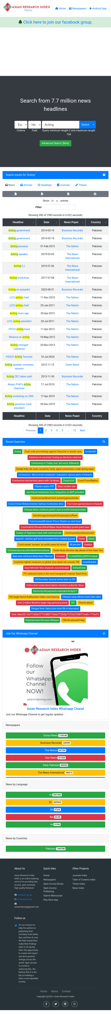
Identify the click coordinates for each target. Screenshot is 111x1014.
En (55, 806)
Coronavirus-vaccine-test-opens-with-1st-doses (35, 484)
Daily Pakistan (55, 769)
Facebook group (24, 899)
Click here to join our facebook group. (57, 22)
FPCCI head (23, 340)
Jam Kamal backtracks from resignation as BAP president (55, 496)
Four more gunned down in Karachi (84, 507)
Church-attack (86, 606)
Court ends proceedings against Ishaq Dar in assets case (53, 455)
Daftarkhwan (79, 571)
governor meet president (23, 411)
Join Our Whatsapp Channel (22, 637)
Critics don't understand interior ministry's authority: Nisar (55, 589)
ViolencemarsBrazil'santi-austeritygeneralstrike (55, 502)
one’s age (23, 324)
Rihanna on (23, 348)
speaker (23, 261)
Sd (55, 813)
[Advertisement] (55, 51)
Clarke (82, 542)
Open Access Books (53, 887)
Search (85, 124)
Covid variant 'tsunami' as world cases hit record (42, 548)
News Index (78, 892)
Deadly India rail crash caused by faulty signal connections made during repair (55, 473)
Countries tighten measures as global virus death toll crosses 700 (46, 566)
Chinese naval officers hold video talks (82, 600)
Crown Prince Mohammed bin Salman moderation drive (35, 507)
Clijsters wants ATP (44, 490)
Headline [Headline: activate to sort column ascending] (22, 222)
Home (46, 879)
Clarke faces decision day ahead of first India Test (78, 554)
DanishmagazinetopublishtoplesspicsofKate (55, 519)
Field (34, 130)
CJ (23, 273)
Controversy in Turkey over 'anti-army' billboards (55, 467)
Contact (66, 995)
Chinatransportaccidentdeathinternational (28, 554)
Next (82, 434)
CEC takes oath (23, 384)
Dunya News (55, 739)
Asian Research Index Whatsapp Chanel (55, 713)
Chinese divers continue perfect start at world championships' (55, 513)
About (54, 995)
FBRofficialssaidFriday (73, 624)
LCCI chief (23, 309)
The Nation (80, 254)
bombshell (90, 455)
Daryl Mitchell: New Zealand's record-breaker (47, 571)
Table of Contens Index (84, 883)
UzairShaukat (89, 566)
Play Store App (50, 903)
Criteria (21, 130)
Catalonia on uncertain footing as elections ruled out (55, 461)
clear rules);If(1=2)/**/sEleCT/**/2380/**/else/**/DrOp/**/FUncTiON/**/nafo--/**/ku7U (55, 618)
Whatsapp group (24, 903)
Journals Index (79, 879)
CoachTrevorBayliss (88, 484)
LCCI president (23, 332)
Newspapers (49, 883)
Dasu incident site (67, 490)
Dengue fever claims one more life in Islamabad (55, 612)
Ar (55, 828)
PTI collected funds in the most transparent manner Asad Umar (55, 577)
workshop (23, 285)
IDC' (73, 606)
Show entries (55, 200)
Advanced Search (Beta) (55, 143)
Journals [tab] (63, 185)
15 (74, 434)
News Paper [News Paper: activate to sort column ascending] (79, 222)
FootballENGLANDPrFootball (83, 560)
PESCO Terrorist (23, 364)
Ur (55, 798)
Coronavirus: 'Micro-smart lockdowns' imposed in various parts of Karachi (55, 478)
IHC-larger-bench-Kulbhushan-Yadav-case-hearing (34, 600)
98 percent (75, 548)
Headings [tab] (45, 185)
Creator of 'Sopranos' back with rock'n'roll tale (38, 537)
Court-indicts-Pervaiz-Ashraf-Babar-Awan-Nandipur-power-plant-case (55, 531)
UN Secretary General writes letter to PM (55, 583)
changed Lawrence (23, 356)
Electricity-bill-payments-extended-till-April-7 (55, 595)
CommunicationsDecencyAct (79, 537)
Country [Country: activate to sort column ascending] (99, 222)
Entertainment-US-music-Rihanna (42, 624)
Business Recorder (55, 746)
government (23, 230)
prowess (23, 254)
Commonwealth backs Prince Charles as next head (55, 525)
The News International (55, 776)
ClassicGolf (68, 484)
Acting (31, 174)
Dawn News (80, 372)
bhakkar (88, 548)
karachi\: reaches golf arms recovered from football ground (45, 542)
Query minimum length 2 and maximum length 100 (68, 132)
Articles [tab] (26, 185)
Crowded (60, 560)
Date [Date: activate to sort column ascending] (56, 222)
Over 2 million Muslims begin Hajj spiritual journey (42, 606)
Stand (91, 542)
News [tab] (10, 185)
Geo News (55, 761)
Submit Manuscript (53, 899)
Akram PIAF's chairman (23, 396)
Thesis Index (78, 887)
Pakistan (56, 852)
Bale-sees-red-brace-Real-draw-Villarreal (32, 560)
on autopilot (23, 297)
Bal (55, 820)
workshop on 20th (23, 403)
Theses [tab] (81, 185)
